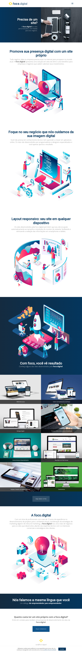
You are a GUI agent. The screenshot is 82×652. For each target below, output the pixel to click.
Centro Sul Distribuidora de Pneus (61, 401)
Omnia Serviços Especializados (20, 460)
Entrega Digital (20, 431)
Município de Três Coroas (61, 460)
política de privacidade (50, 650)
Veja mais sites (41, 499)
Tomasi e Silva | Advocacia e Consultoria (61, 431)
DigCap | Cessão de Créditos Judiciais (20, 489)
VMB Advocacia (20, 401)
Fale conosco (41, 629)
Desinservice (61, 489)
